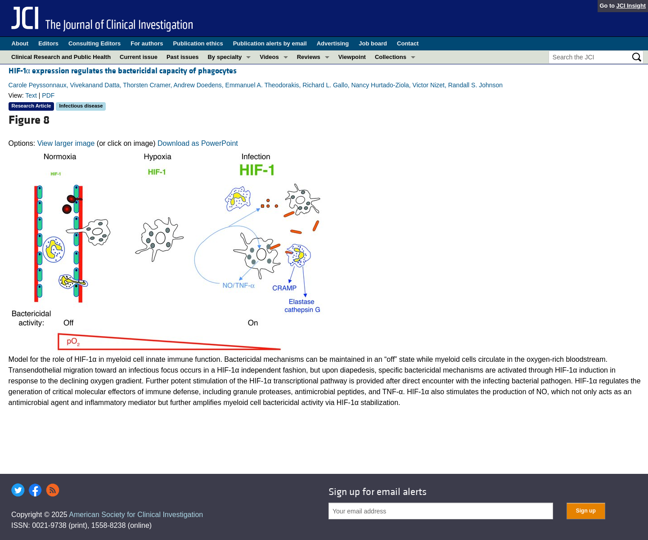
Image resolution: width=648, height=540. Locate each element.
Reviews (308, 57)
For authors (146, 43)
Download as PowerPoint (198, 143)
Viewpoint (352, 57)
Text (31, 95)
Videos (269, 57)
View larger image (66, 143)
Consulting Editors (94, 43)
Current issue (139, 57)
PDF (48, 95)
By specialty (224, 57)
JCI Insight (631, 5)
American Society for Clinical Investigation (136, 514)
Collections (390, 57)
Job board (373, 43)
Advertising (333, 43)
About (20, 43)
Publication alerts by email (270, 43)
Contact (407, 43)
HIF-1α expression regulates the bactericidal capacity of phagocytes (123, 71)
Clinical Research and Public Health (61, 57)
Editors (48, 43)
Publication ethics (198, 43)
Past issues (182, 57)
